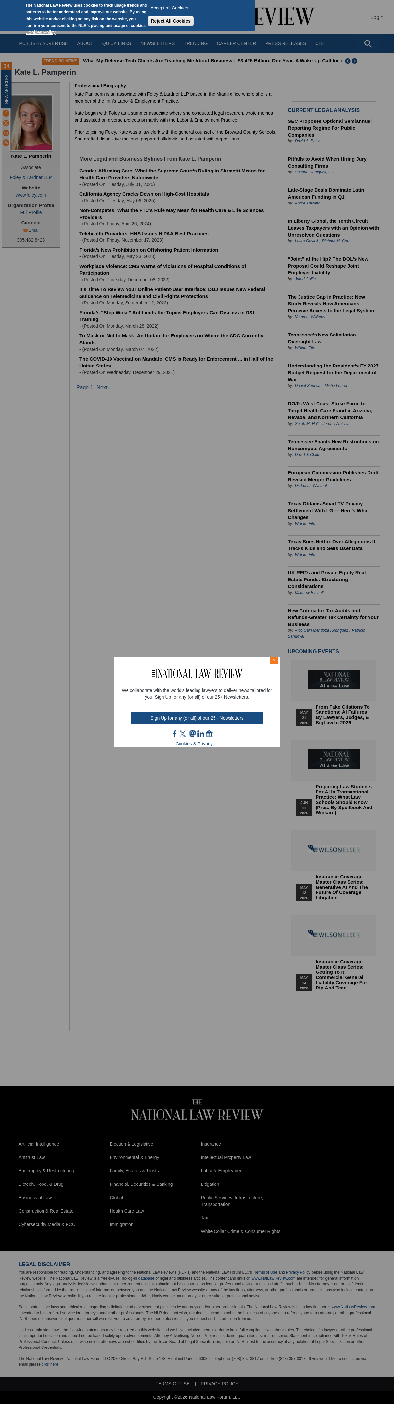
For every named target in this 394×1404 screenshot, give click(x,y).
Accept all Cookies (169, 7)
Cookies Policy (41, 32)
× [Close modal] (274, 660)
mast (192, 734)
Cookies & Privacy (194, 743)
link (200, 734)
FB (175, 734)
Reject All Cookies (171, 21)
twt (183, 734)
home (209, 734)
